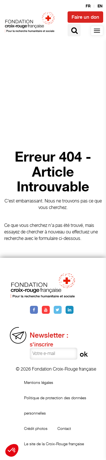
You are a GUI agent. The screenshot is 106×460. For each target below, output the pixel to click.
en (100, 6)
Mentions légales (38, 382)
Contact (64, 428)
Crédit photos (35, 428)
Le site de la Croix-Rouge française (54, 443)
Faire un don (85, 17)
